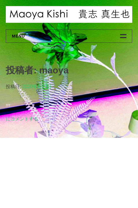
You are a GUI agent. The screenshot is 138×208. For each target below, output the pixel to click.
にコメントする (22, 118)
